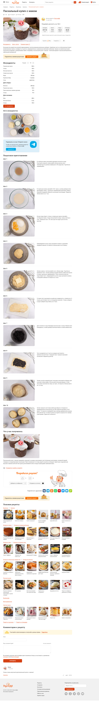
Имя (4, 637)
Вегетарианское (7, 601)
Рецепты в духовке (8, 622)
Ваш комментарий (8, 643)
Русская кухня (7, 578)
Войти (93, 2)
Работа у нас (40, 695)
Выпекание (6, 598)
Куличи (25, 7)
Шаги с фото (15, 44)
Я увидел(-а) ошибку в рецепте (14, 468)
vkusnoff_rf (11, 149)
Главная (5, 7)
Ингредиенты (6, 44)
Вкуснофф (57, 18)
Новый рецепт (85, 2)
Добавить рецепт (32, 56)
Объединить (9, 106)
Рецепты (24, 2)
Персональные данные (43, 692)
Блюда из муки (7, 525)
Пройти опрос (40, 697)
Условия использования (43, 690)
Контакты (39, 688)
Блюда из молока (28, 559)
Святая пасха (7, 605)
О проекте (39, 686)
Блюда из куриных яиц (19, 542)
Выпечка (18, 7)
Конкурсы (32, 2)
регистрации (15, 658)
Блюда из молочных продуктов (11, 559)
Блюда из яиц (7, 542)
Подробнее (45, 632)
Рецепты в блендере (21, 622)
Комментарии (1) (25, 44)
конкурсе (5, 658)
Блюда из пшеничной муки (21, 525)
